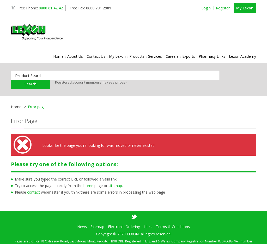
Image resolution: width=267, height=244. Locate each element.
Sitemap (97, 218)
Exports (188, 56)
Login (206, 7)
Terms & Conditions (173, 218)
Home (58, 56)
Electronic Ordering (124, 218)
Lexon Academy (242, 56)
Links (148, 218)
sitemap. (115, 185)
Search (31, 84)
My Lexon (244, 7)
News (82, 218)
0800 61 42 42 (51, 7)
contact (33, 192)
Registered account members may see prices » (91, 82)
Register (223, 7)
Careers (172, 56)
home (88, 185)
